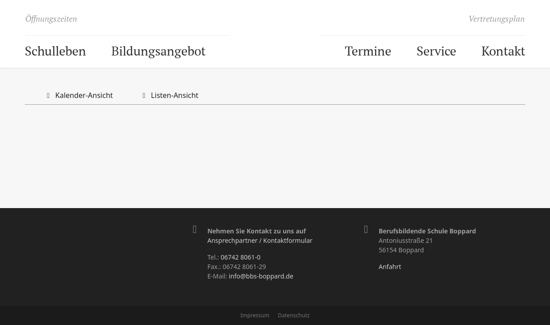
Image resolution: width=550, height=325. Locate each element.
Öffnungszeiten (51, 18)
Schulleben (55, 50)
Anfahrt (390, 266)
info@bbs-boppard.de (261, 276)
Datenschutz (294, 315)
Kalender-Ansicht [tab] (78, 95)
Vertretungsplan (496, 18)
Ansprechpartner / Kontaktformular (259, 240)
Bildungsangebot (158, 50)
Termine (368, 50)
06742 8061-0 (240, 257)
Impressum (254, 315)
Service (436, 50)
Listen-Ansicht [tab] (168, 95)
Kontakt (503, 50)
